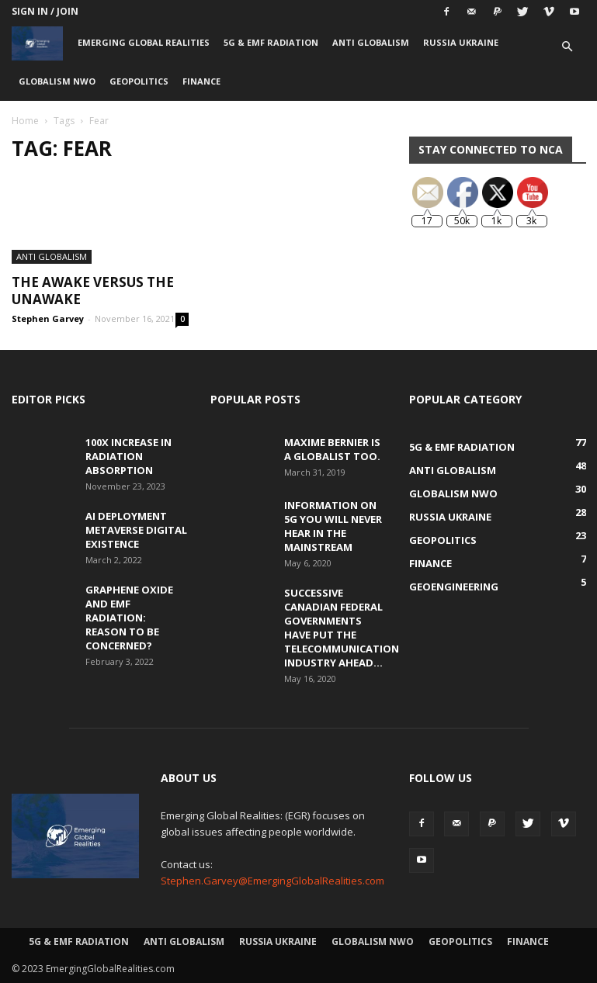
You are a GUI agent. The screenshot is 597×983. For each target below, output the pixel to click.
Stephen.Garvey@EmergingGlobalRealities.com (272, 881)
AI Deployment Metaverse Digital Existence (136, 530)
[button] (567, 47)
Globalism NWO (57, 81)
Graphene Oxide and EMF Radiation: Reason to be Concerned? (129, 617)
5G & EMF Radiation (271, 42)
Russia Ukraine (460, 42)
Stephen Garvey (48, 318)
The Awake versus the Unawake (93, 290)
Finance (201, 81)
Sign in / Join (45, 11)
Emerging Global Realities (144, 42)
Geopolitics (138, 81)
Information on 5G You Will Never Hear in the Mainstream (333, 526)
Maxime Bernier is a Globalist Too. (332, 449)
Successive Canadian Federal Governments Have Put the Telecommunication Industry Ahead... (341, 628)
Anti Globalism (370, 42)
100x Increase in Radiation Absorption (128, 456)
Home (25, 120)
